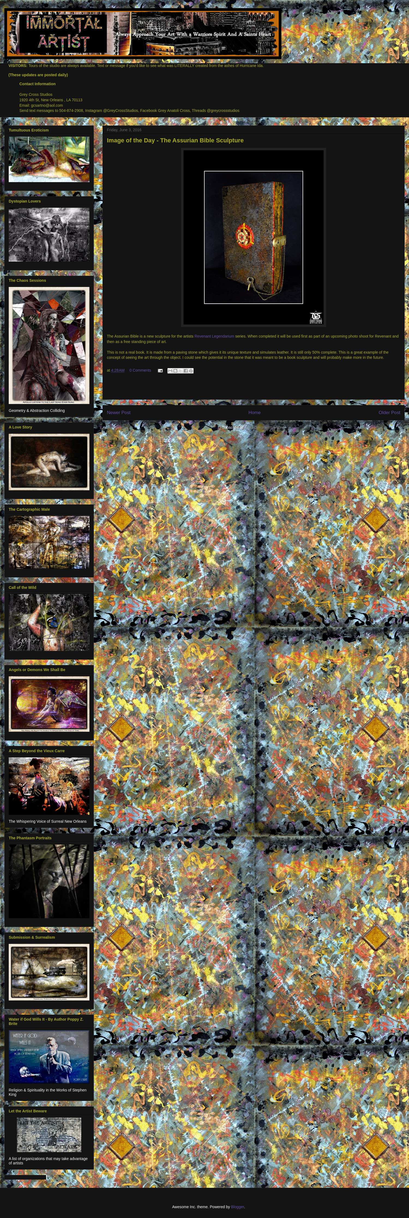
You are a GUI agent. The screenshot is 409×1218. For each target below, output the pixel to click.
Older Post (389, 412)
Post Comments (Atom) (265, 427)
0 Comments (140, 370)
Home (254, 412)
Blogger (237, 1207)
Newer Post (119, 412)
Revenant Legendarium (214, 336)
